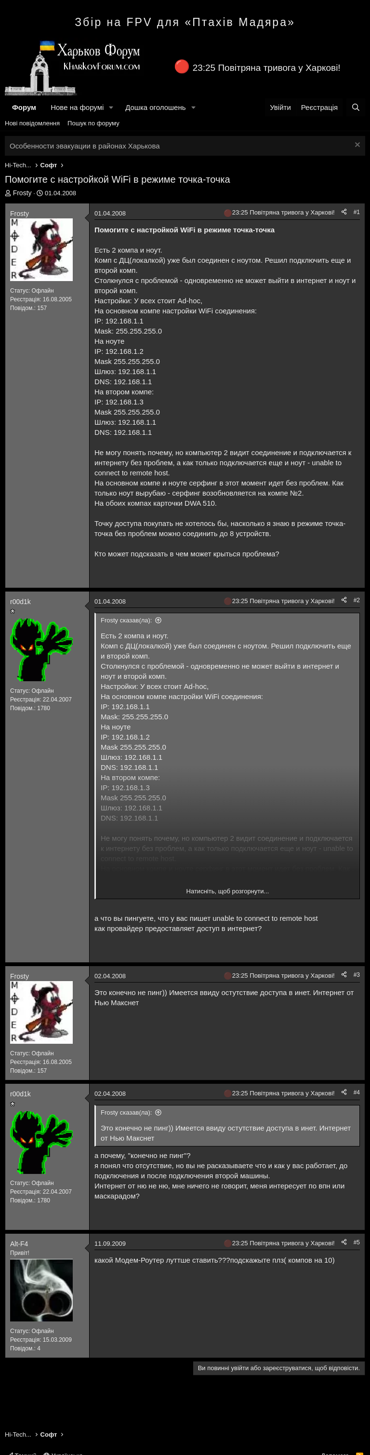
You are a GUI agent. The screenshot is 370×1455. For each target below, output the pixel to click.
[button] (111, 107)
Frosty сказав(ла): (126, 620)
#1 (357, 212)
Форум (24, 107)
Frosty (22, 193)
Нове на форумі (77, 107)
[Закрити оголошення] (356, 146)
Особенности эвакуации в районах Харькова (85, 146)
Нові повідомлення (32, 123)
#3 (357, 974)
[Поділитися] (344, 212)
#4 (357, 1092)
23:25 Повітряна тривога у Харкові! (267, 68)
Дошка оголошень (155, 107)
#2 (357, 600)
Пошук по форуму (93, 123)
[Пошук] (355, 107)
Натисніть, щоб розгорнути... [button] (227, 891)
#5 (357, 1242)
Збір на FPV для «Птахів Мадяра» (185, 22)
